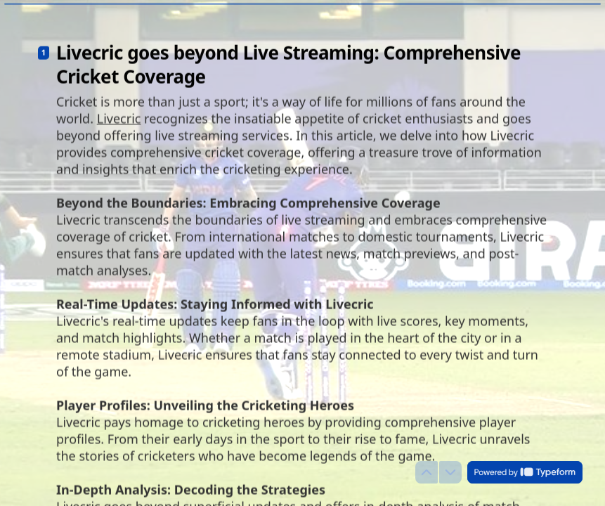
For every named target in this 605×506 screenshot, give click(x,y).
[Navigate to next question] (450, 472)
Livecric (119, 111)
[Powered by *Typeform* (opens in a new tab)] (525, 472)
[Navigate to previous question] (426, 472)
